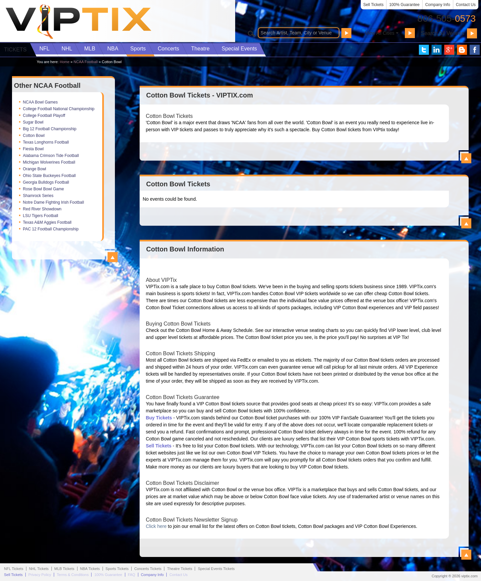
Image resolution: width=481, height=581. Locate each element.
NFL (44, 48)
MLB (89, 48)
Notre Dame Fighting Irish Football (53, 202)
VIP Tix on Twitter (424, 50)
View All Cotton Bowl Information (466, 555)
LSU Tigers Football (40, 215)
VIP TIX (78, 21)
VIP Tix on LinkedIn (437, 50)
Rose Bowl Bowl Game (43, 189)
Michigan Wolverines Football (49, 162)
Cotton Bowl (34, 135)
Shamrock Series (38, 195)
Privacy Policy (39, 575)
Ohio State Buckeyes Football (49, 175)
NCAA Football (85, 62)
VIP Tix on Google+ (449, 50)
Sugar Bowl (33, 122)
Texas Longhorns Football (46, 142)
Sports (138, 48)
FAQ (131, 575)
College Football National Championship (59, 109)
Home (64, 62)
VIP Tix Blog (462, 50)
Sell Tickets (373, 4)
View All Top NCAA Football (113, 257)
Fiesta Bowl (33, 149)
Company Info (437, 4)
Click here (156, 526)
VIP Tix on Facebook (475, 50)
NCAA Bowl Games (40, 102)
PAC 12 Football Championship (51, 229)
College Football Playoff (44, 115)
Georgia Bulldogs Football (46, 182)
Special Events (239, 48)
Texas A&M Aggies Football (47, 222)
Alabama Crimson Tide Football (51, 155)
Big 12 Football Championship (49, 129)
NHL (66, 48)
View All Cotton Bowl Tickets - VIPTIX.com (466, 158)
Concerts (168, 48)
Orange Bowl (34, 169)
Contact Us (466, 4)
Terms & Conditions (73, 575)
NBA (112, 48)
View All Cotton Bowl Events (466, 223)
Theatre (200, 48)
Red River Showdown (42, 209)
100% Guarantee (404, 4)
